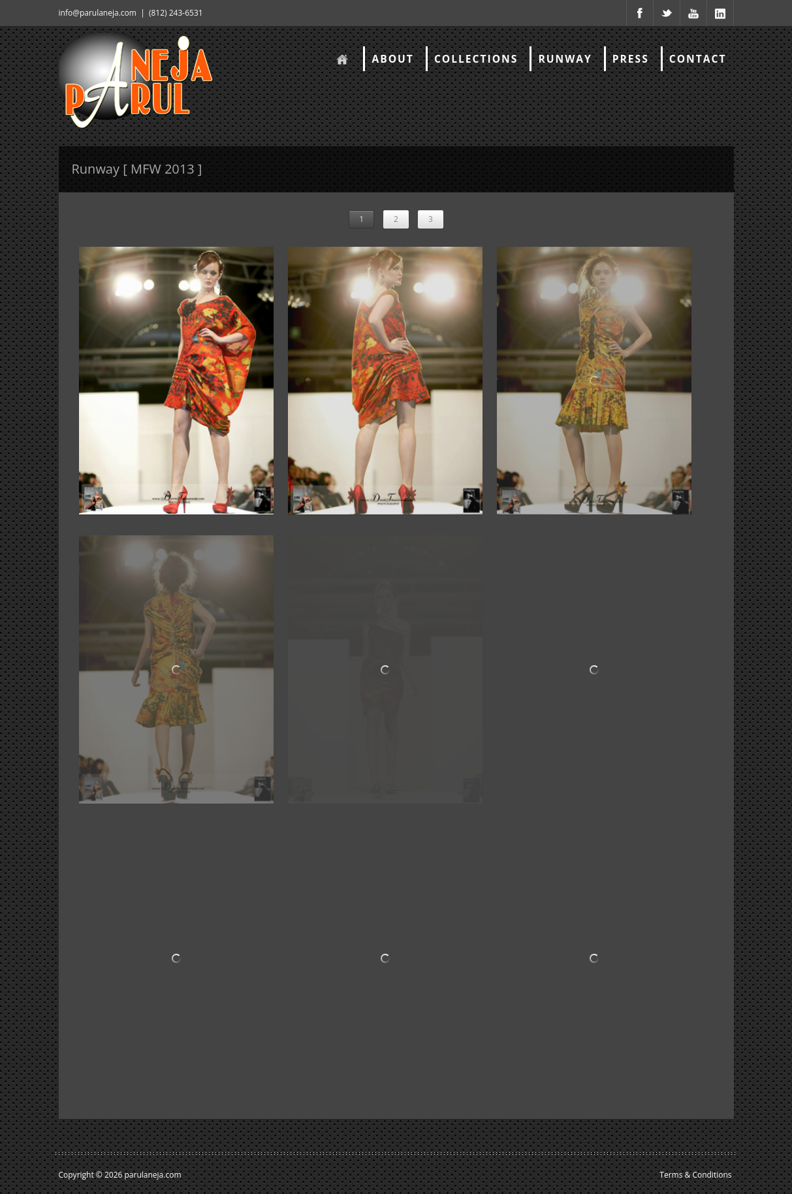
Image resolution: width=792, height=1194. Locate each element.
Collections (476, 59)
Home (341, 58)
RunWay (565, 59)
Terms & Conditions (695, 1174)
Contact (698, 59)
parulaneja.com (153, 1174)
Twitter (667, 13)
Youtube (693, 13)
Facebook (640, 13)
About (392, 59)
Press (630, 59)
